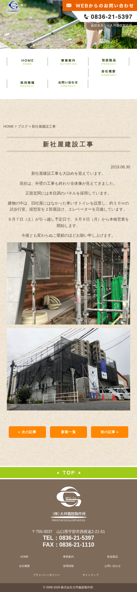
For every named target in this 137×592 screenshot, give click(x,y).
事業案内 (68, 556)
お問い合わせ (113, 565)
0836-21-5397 (76, 538)
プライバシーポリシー (46, 574)
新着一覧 (68, 432)
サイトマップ (91, 574)
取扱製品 (112, 556)
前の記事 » (110, 432)
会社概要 (24, 565)
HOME (25, 556)
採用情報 (68, 565)
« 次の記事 (27, 432)
